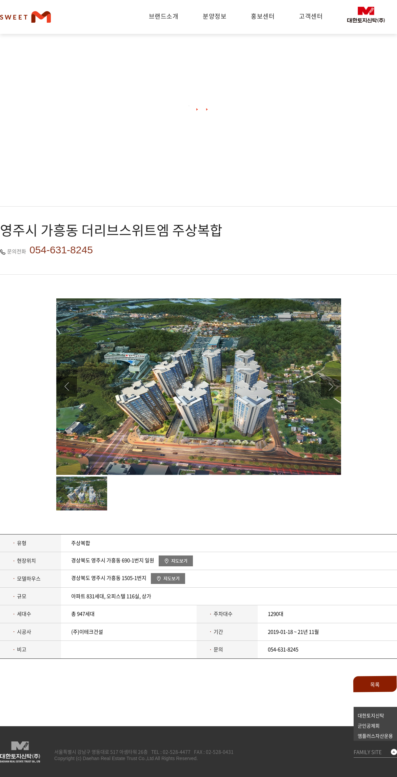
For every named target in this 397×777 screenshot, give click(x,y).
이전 (67, 386)
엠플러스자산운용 (375, 735)
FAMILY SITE (368, 752)
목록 (375, 684)
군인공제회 (369, 725)
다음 (331, 386)
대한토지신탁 (371, 715)
